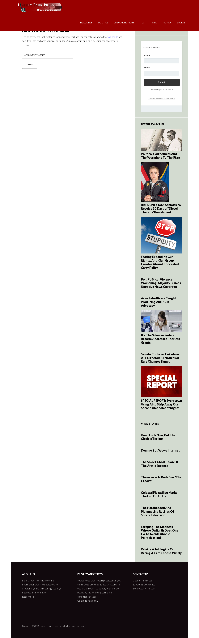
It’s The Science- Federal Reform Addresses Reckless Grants (160, 338)
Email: (147, 67)
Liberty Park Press (33, 8)
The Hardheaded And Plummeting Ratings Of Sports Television (157, 511)
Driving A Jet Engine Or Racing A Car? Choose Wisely (161, 551)
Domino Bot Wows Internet (160, 450)
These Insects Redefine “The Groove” (161, 479)
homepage (112, 36)
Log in (83, 625)
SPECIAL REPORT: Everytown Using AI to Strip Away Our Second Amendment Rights (161, 404)
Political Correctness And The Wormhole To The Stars (160, 155)
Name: (147, 55)
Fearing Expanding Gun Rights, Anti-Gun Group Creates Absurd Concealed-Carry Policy (160, 262)
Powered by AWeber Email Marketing (161, 99)
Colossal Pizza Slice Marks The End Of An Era (159, 494)
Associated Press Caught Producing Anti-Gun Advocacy (158, 301)
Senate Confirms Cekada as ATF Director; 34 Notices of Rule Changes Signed (160, 357)
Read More (28, 596)
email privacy (168, 89)
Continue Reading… (87, 600)
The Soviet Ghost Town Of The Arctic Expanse (159, 463)
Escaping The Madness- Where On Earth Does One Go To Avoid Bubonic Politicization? (159, 532)
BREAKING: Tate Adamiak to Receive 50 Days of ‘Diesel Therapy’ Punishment (161, 208)
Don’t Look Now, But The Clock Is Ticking (158, 437)
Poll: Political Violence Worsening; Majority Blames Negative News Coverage (161, 283)
